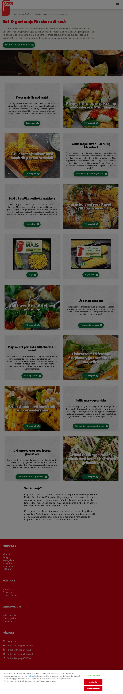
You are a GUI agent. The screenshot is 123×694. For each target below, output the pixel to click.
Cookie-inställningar (93, 675)
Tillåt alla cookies (93, 689)
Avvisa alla (93, 682)
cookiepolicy (32, 676)
